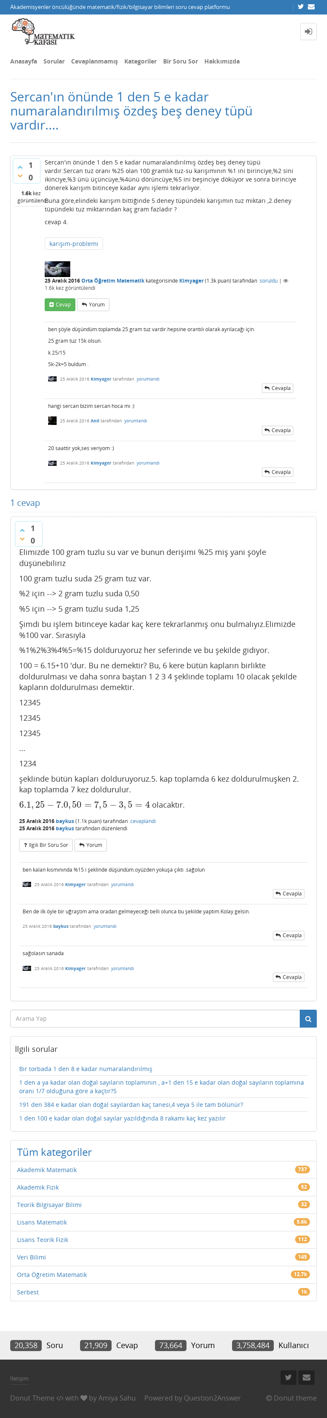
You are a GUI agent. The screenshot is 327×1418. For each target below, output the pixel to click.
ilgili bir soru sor (48, 845)
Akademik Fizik (38, 1187)
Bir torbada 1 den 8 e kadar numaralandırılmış (85, 1069)
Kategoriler (140, 61)
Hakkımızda (222, 61)
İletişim (19, 1378)
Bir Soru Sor (180, 61)
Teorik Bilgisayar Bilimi (49, 1205)
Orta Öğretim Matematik (112, 280)
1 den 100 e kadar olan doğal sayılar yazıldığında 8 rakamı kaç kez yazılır (122, 1118)
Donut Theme (32, 1398)
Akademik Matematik (47, 1170)
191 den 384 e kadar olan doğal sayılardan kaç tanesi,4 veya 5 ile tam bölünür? (131, 1104)
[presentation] (84, 805)
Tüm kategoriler (54, 1152)
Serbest (28, 1292)
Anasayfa (23, 61)
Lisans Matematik (42, 1222)
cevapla (281, 388)
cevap (63, 304)
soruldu (269, 280)
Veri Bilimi (31, 1257)
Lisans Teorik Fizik (42, 1240)
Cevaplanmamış (94, 61)
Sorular (54, 61)
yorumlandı (148, 379)
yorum (97, 304)
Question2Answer (212, 1398)
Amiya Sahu (117, 1398)
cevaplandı (143, 821)
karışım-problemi (73, 244)
